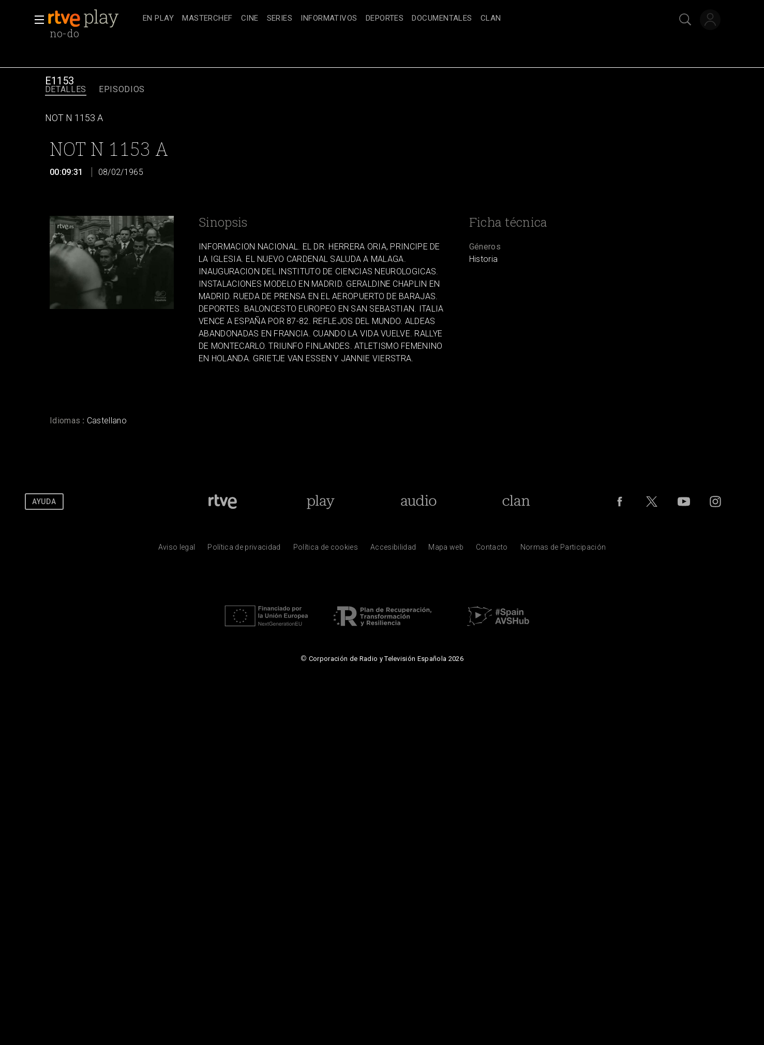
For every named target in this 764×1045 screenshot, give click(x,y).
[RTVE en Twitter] (651, 501)
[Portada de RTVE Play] (320, 501)
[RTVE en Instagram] (715, 501)
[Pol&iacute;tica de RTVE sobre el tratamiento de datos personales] (243, 549)
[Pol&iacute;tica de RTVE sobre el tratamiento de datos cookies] (325, 549)
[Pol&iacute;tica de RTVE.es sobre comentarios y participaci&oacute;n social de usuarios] (563, 549)
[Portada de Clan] (516, 501)
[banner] (93, 18)
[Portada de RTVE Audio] (419, 501)
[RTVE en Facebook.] (619, 501)
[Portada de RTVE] (223, 501)
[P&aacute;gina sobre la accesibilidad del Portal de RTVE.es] (393, 549)
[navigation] (393, 18)
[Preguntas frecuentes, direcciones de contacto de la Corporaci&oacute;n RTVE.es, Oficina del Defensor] (492, 549)
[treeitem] (158, 19)
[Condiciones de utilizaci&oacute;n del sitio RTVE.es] (177, 549)
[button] (36, 19)
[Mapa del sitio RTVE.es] (445, 549)
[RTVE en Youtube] (684, 501)
